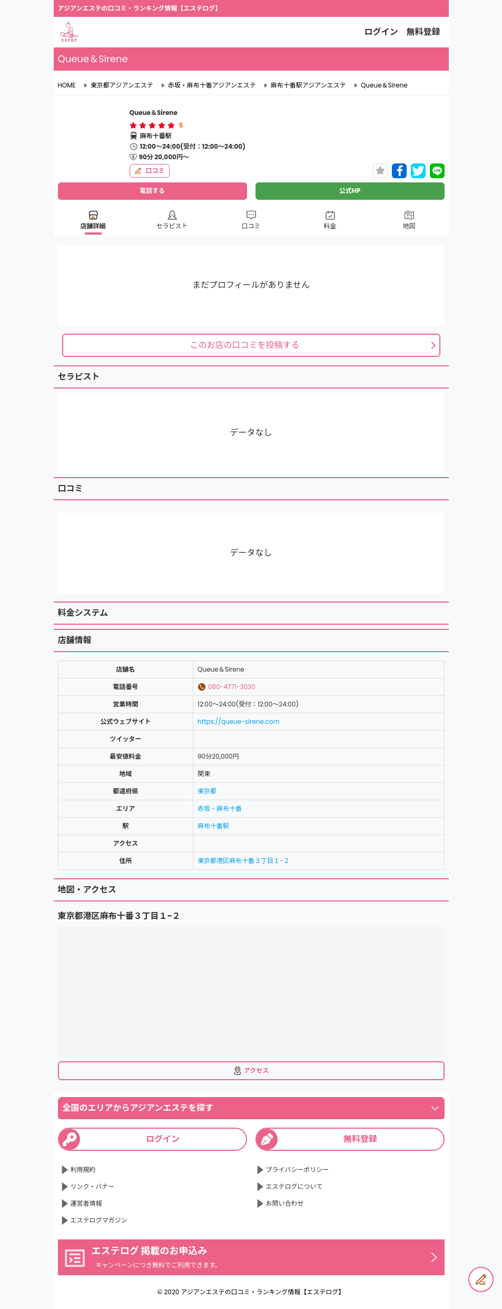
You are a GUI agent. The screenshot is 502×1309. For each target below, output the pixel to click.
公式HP (349, 190)
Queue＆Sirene (384, 85)
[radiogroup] (152, 125)
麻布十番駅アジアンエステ (308, 85)
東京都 (207, 791)
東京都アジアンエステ (122, 85)
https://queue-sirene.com (239, 721)
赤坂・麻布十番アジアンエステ (212, 85)
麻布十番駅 (213, 825)
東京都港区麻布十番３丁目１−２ (244, 860)
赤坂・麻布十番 (220, 808)
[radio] (134, 125)
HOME (67, 85)
